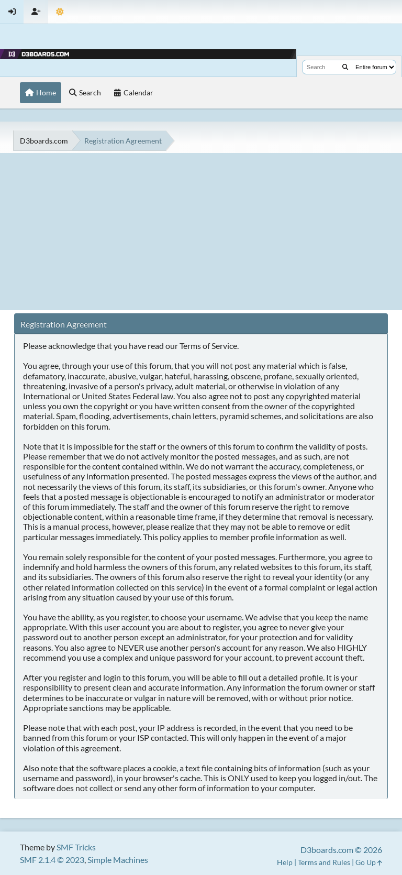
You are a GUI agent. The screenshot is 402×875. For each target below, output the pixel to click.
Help (285, 862)
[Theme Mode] (60, 12)
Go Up (368, 862)
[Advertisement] (201, 231)
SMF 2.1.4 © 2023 (52, 860)
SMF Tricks (76, 847)
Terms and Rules (324, 862)
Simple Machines (117, 860)
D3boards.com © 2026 (341, 850)
